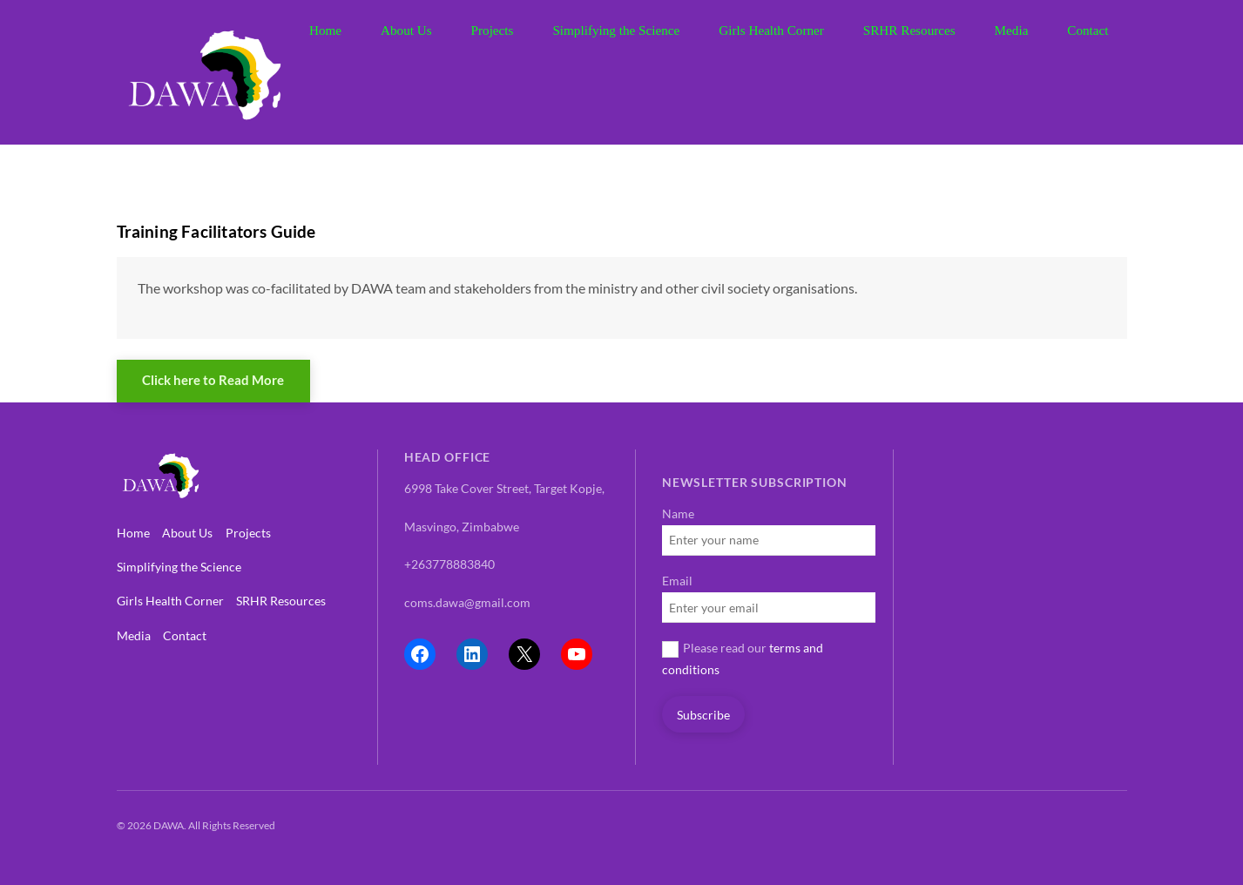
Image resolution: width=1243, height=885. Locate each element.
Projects (492, 30)
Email (677, 580)
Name (678, 513)
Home (325, 30)
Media (1012, 30)
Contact (1087, 30)
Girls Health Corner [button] (170, 600)
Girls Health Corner (771, 30)
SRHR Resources (909, 30)
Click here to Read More (213, 380)
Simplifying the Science (615, 30)
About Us (406, 30)
